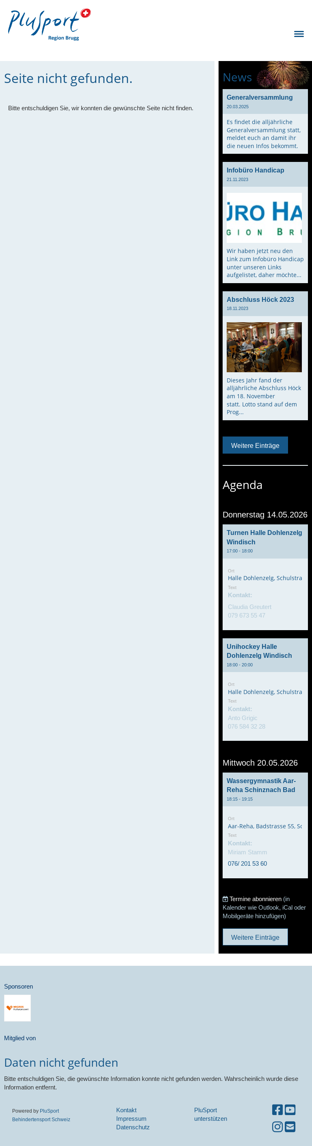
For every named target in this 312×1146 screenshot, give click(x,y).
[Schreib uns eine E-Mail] (290, 1127)
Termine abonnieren (256, 898)
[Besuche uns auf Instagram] (277, 1127)
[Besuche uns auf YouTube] (290, 1110)
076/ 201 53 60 (247, 863)
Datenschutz (133, 1127)
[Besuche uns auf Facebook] (277, 1110)
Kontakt (126, 1110)
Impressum (131, 1118)
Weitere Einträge (255, 445)
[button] (265, 577)
